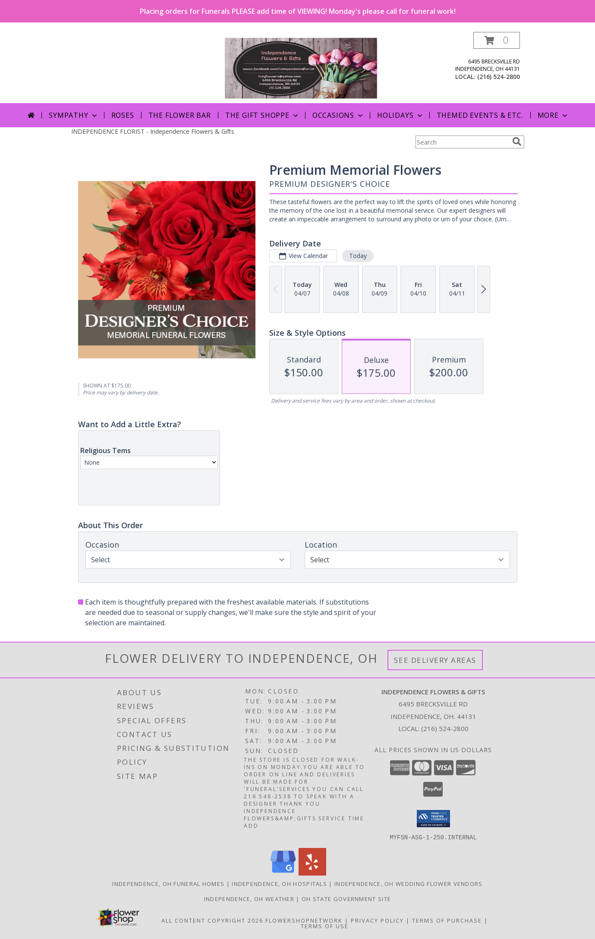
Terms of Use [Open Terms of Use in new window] (325, 926)
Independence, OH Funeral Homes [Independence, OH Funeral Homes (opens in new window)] (168, 883)
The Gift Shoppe (262, 115)
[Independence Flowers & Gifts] (301, 67)
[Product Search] (462, 142)
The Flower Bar (179, 115)
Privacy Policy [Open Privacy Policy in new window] (377, 920)
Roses (122, 115)
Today (357, 256)
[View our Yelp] (312, 873)
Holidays (400, 115)
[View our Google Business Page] (283, 873)
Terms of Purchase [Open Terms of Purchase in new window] (447, 920)
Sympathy (73, 115)
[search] (517, 141)
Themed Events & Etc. (480, 115)
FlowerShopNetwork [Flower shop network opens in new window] (304, 920)
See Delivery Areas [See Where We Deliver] (435, 660)
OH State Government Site (346, 898)
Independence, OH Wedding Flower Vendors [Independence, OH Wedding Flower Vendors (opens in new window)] (408, 883)
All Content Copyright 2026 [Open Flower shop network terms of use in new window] (212, 920)
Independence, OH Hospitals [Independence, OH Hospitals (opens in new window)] (279, 883)
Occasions (338, 115)
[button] (496, 40)
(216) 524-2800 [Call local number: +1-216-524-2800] (498, 76)
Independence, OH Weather (249, 898)
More (553, 115)
